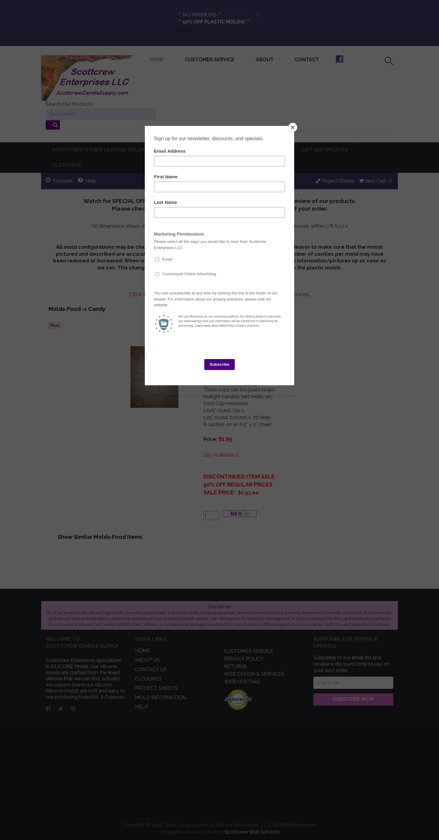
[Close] (292, 127)
